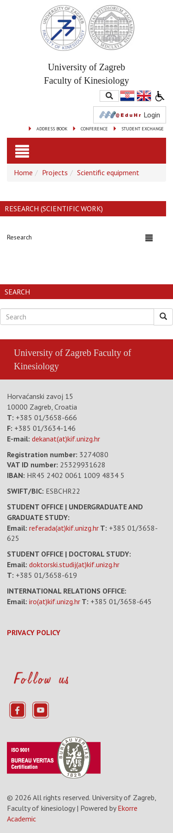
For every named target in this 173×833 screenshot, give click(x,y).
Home (23, 172)
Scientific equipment (108, 172)
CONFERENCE (94, 129)
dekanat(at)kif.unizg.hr (66, 438)
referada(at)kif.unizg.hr (64, 528)
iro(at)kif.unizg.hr (54, 601)
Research (19, 237)
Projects (55, 172)
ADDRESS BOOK (51, 129)
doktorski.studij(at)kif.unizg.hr (74, 564)
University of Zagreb (52, 353)
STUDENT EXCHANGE (142, 129)
